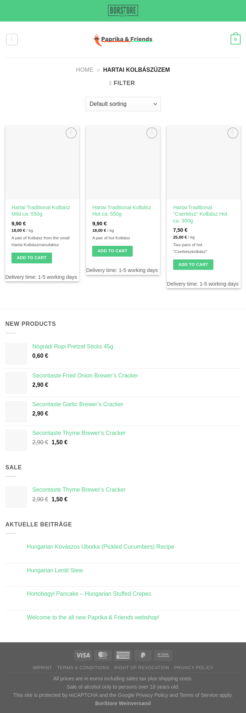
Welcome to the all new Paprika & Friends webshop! (93, 617)
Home (84, 70)
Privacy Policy (193, 667)
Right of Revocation (141, 667)
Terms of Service (199, 695)
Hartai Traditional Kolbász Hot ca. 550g (121, 211)
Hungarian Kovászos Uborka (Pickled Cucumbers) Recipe (100, 547)
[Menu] (12, 39)
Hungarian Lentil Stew (55, 570)
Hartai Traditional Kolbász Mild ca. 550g (40, 211)
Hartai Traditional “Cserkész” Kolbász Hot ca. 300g (200, 214)
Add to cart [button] (32, 257)
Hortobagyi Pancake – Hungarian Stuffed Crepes (89, 594)
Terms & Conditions (83, 667)
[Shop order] (123, 104)
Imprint (42, 667)
